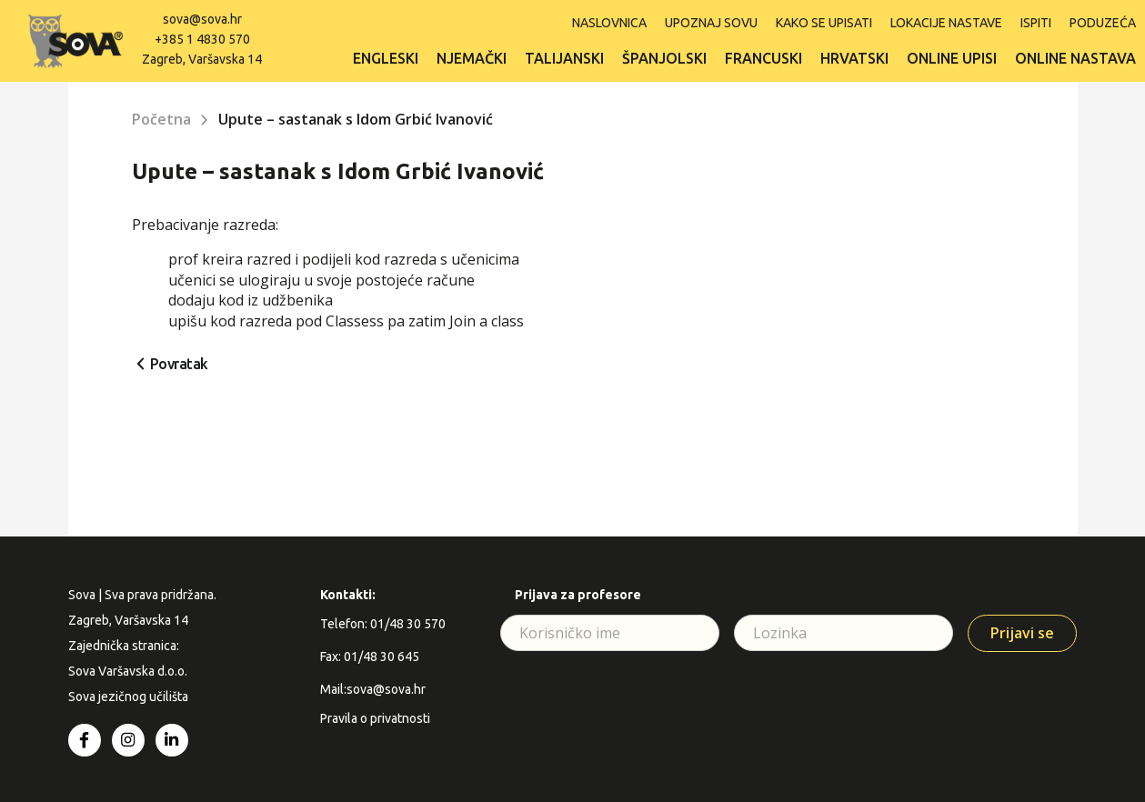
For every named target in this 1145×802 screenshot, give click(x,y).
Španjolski (664, 58)
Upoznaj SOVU (711, 22)
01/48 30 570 (408, 624)
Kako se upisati (824, 22)
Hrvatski (854, 58)
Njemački (472, 58)
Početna (161, 119)
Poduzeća (1103, 22)
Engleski (385, 58)
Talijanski (564, 58)
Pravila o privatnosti (375, 718)
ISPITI (1035, 22)
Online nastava (1075, 58)
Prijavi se (1022, 633)
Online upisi (952, 58)
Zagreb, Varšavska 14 (202, 59)
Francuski (763, 58)
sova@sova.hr (202, 19)
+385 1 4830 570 (202, 39)
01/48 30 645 (381, 656)
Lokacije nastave (946, 22)
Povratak (179, 364)
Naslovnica (609, 22)
